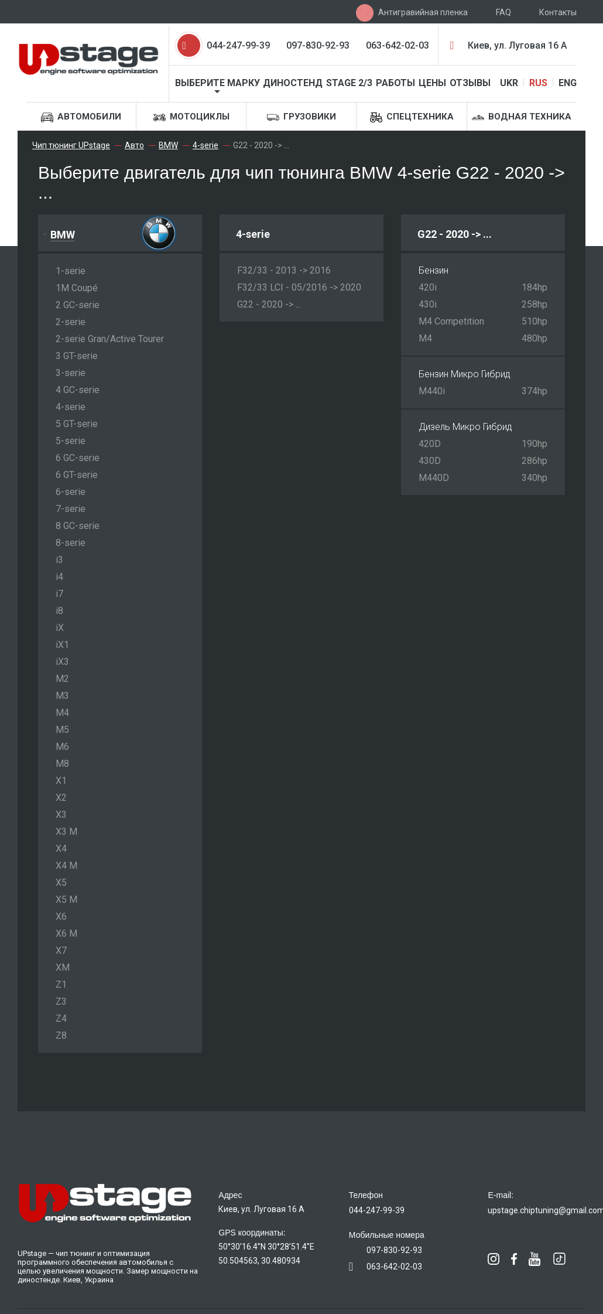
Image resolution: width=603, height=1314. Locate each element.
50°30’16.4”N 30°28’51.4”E (266, 1246)
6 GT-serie (77, 474)
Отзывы (470, 82)
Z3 (61, 1001)
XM (63, 967)
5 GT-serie (77, 423)
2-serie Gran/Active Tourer (110, 338)
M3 (62, 695)
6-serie (70, 491)
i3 (59, 559)
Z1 (61, 984)
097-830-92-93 (318, 45)
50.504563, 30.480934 (259, 1260)
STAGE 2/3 (349, 82)
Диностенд (293, 82)
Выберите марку (217, 82)
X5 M (66, 899)
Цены (432, 82)
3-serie (70, 372)
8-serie (70, 542)
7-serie (70, 508)
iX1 (62, 644)
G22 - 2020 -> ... (269, 304)
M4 (62, 712)
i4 (59, 576)
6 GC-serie (78, 457)
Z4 (61, 1018)
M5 (62, 729)
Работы (395, 82)
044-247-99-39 (238, 45)
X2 (61, 797)
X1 (61, 780)
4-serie (70, 406)
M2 (62, 678)
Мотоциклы (191, 117)
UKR (509, 82)
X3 (61, 814)
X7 (61, 950)
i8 (59, 610)
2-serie (70, 321)
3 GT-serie (77, 355)
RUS (538, 82)
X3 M (66, 831)
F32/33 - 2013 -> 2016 (284, 270)
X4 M (66, 865)
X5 (61, 882)
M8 (62, 763)
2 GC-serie (78, 304)
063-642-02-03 (397, 45)
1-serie (70, 271)
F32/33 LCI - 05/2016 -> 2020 (299, 287)
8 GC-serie (78, 525)
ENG (568, 82)
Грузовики (301, 117)
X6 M (66, 933)
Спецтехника (412, 117)
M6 (62, 746)
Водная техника (521, 117)
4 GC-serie (78, 389)
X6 (61, 916)
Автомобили (81, 117)
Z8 (61, 1035)
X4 (61, 848)
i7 (59, 593)
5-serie (70, 440)
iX (60, 627)
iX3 (62, 661)
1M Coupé (77, 287)
